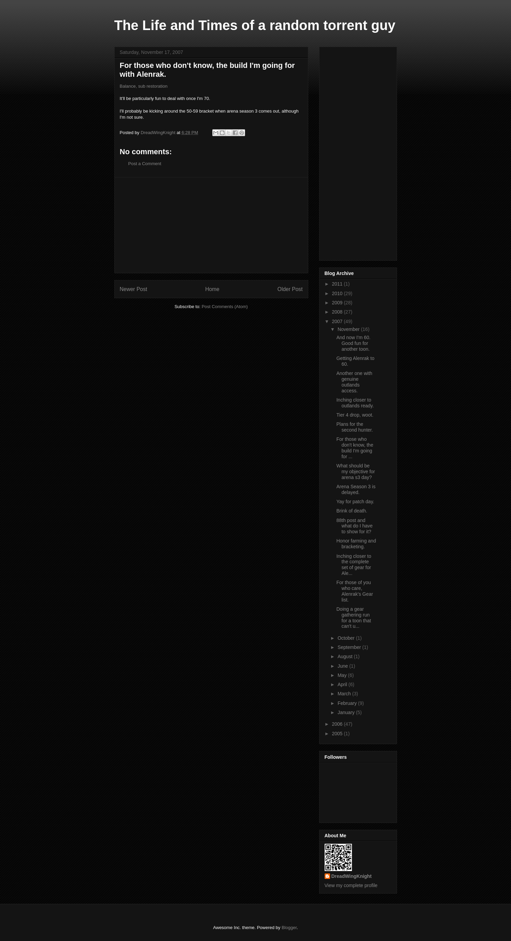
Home (212, 289)
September (350, 647)
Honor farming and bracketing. (356, 543)
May (343, 675)
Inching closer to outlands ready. (355, 402)
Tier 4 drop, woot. (354, 415)
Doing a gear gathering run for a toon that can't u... (353, 617)
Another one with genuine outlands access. (354, 382)
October (347, 638)
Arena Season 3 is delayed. (355, 489)
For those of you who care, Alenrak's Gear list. (354, 591)
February (348, 703)
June (343, 666)
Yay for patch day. (355, 501)
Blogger (289, 927)
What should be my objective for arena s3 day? (355, 471)
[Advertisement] (211, 225)
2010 (338, 293)
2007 (338, 321)
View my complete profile (351, 885)
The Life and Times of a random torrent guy (255, 25)
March (345, 693)
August (346, 656)
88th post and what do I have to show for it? (354, 526)
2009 (338, 302)
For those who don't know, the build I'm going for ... (354, 447)
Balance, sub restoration (144, 86)
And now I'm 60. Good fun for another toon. (353, 343)
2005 (338, 733)
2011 (338, 284)
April (343, 684)
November (349, 329)
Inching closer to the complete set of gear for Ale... (353, 564)
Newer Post (133, 289)
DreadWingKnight (351, 876)
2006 (338, 724)
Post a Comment (144, 163)
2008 (338, 312)
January (347, 712)
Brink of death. (351, 510)
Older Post (290, 289)
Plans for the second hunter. (354, 427)
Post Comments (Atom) (225, 306)
